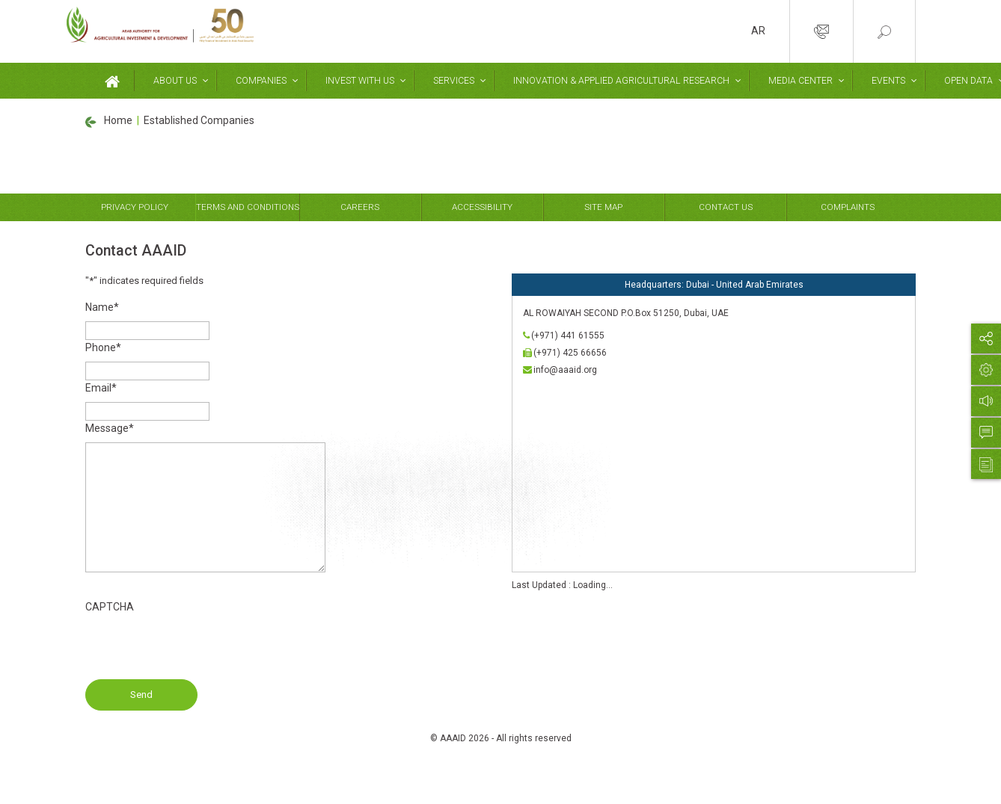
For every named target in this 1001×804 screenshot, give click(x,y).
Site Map (603, 207)
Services (450, 80)
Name (102, 307)
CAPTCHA (109, 607)
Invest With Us (357, 80)
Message (109, 428)
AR (758, 31)
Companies (259, 80)
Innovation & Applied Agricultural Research (617, 80)
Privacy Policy (134, 207)
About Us (174, 80)
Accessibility (482, 207)
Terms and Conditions (247, 207)
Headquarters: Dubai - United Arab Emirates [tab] (714, 284)
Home (118, 120)
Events (882, 80)
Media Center (795, 80)
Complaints (848, 207)
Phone (103, 347)
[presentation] (199, 650)
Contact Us (726, 207)
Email (101, 388)
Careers (359, 207)
